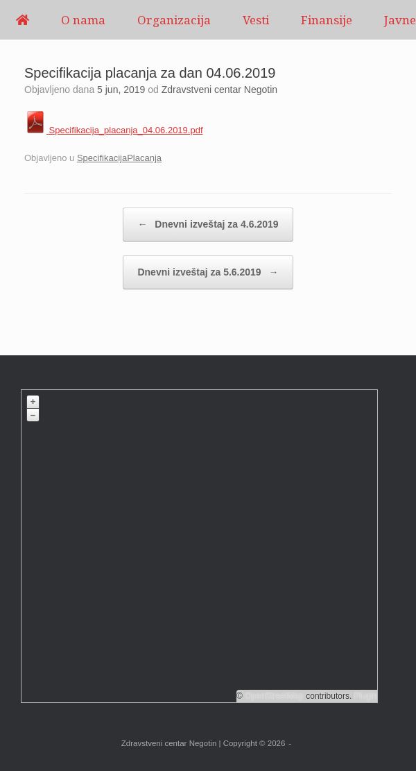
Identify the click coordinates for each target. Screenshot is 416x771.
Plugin (364, 696)
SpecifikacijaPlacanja (119, 158)
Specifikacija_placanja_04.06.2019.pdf (113, 130)
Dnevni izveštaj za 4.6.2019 (207, 224)
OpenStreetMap (274, 696)
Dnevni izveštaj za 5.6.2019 (207, 272)
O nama (83, 20)
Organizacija (174, 20)
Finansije (326, 20)
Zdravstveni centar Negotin (219, 89)
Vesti (256, 20)
